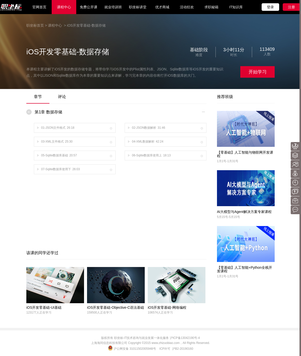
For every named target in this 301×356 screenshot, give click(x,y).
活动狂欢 (187, 7)
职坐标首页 (35, 25)
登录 (270, 7)
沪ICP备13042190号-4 (185, 338)
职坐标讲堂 (137, 7)
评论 (62, 97)
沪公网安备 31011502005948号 (132, 348)
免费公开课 (88, 7)
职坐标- (119, 338)
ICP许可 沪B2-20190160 (176, 348)
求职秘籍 (211, 7)
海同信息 (103, 343)
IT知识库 (236, 7)
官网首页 (39, 7)
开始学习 (258, 71)
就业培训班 (113, 7)
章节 (38, 97)
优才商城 (162, 7)
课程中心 (64, 7)
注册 (291, 7)
